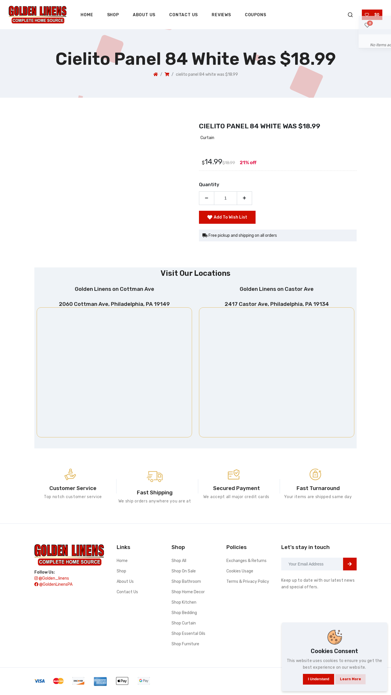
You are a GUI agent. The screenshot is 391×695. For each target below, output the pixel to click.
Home (87, 14)
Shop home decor (188, 593)
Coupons (255, 14)
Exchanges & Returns (246, 561)
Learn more (351, 674)
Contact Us (183, 14)
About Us (144, 14)
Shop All (179, 561)
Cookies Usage (239, 572)
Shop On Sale (184, 572)
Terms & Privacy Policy (247, 582)
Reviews (221, 14)
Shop (113, 14)
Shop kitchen (184, 603)
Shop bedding (184, 613)
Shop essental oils (188, 634)
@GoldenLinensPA (53, 587)
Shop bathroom (186, 582)
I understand (313, 674)
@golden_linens (51, 581)
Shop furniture (185, 645)
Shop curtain (184, 624)
